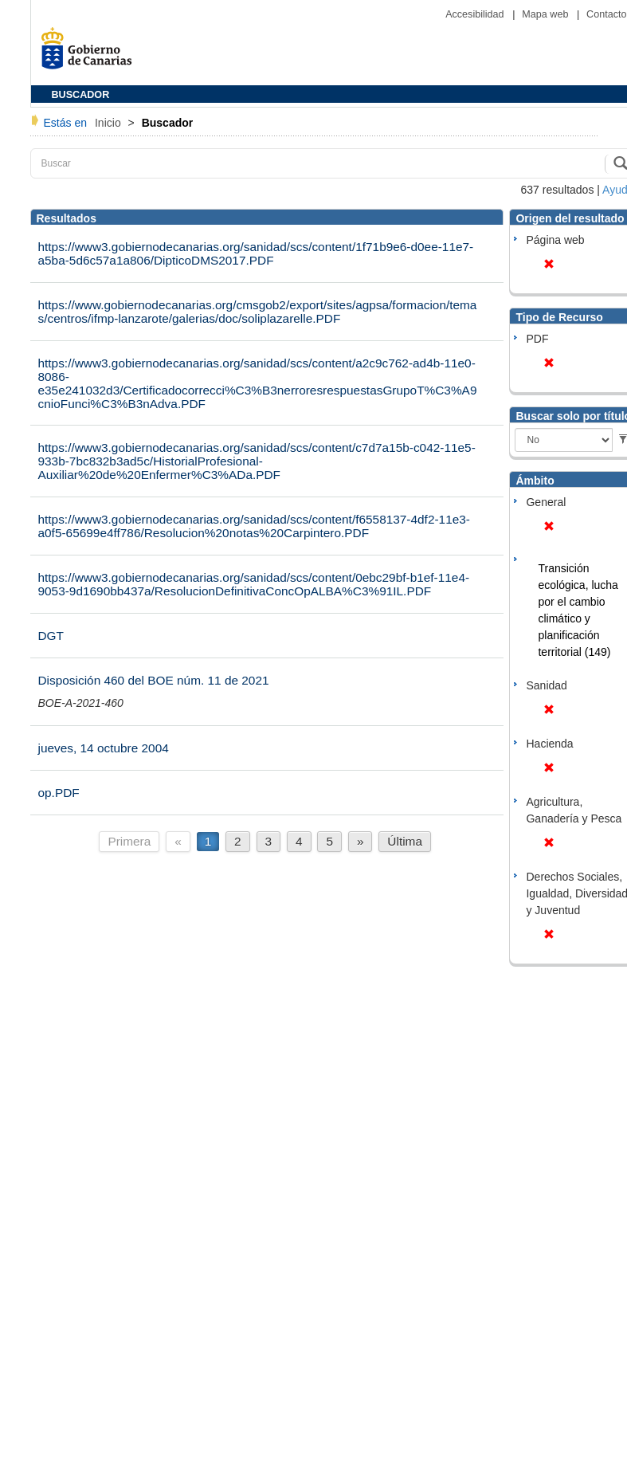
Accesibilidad (476, 14)
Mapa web (546, 14)
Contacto (606, 14)
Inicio (109, 122)
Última (404, 841)
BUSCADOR (81, 94)
